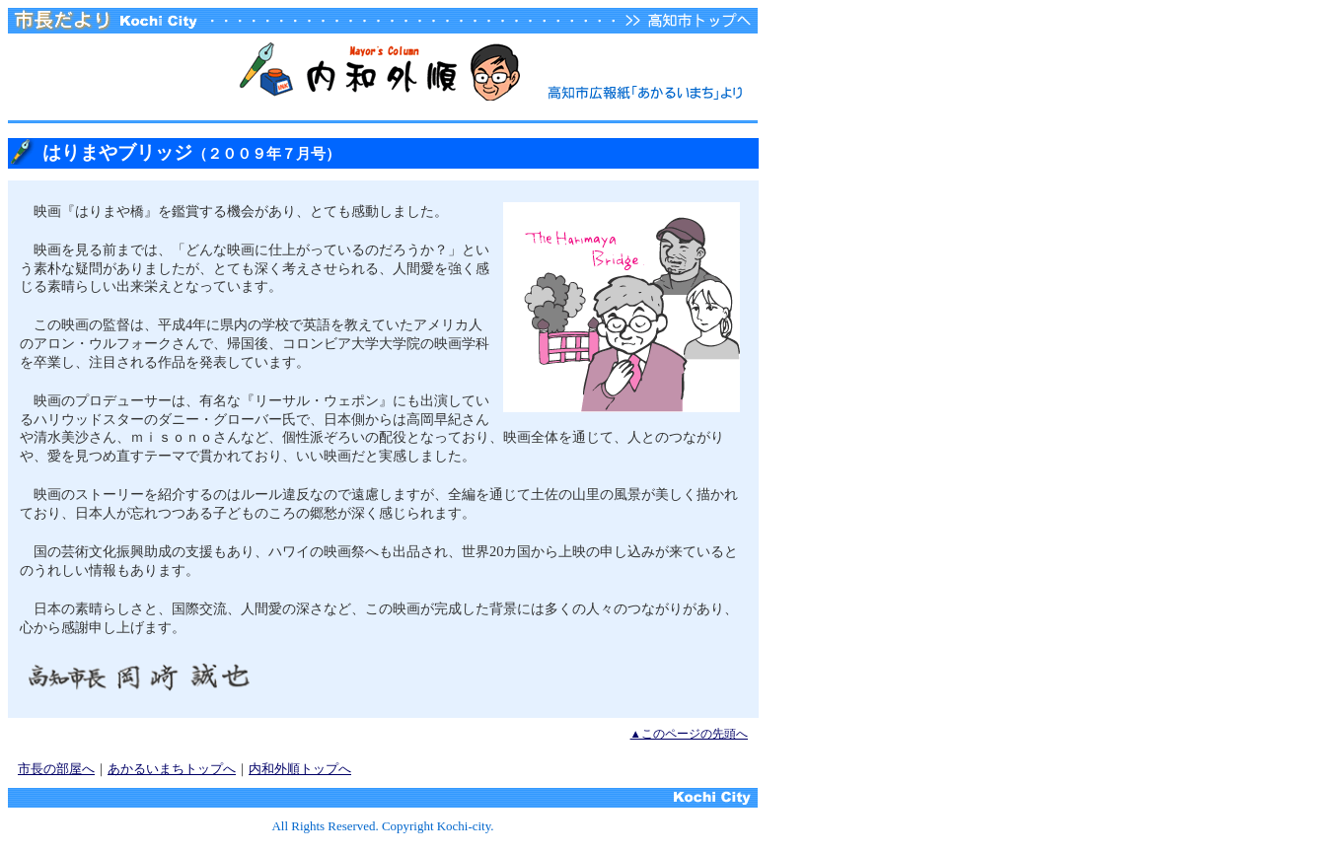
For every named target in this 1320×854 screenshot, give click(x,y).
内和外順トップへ (300, 768)
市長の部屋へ (56, 768)
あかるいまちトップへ (172, 768)
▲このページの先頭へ (689, 734)
